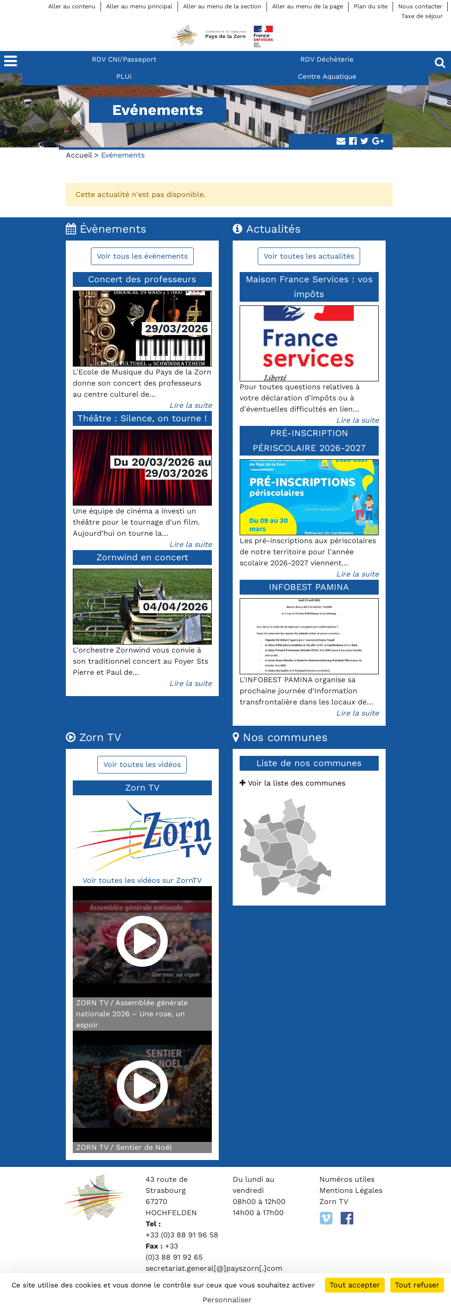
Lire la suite (190, 405)
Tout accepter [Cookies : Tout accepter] (355, 1284)
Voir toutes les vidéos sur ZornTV (142, 880)
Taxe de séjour (422, 16)
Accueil (79, 155)
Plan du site (370, 6)
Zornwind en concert (142, 557)
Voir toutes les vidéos (142, 764)
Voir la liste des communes (292, 783)
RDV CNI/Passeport (124, 59)
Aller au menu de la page (307, 6)
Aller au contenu (71, 6)
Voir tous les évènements (142, 256)
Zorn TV (333, 1201)
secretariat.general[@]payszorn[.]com (214, 1268)
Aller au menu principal (139, 6)
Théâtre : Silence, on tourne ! (142, 418)
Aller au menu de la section (222, 6)
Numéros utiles (347, 1179)
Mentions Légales (350, 1190)
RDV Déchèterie (327, 59)
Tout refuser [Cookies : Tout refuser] (417, 1284)
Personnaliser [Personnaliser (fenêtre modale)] (227, 1299)
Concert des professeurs (142, 279)
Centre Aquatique (327, 76)
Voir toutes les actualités (309, 256)
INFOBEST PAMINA (309, 587)
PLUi (124, 76)
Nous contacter (420, 6)
